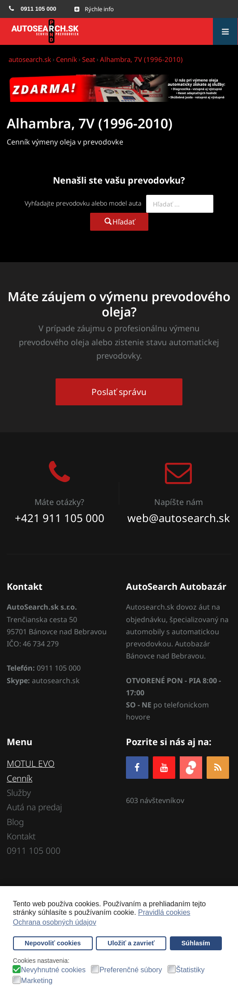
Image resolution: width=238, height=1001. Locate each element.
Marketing (36, 980)
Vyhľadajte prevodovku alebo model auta (83, 203)
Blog (15, 822)
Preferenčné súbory (131, 970)
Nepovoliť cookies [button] (53, 943)
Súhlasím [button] (196, 943)
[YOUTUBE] (164, 767)
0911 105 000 (34, 850)
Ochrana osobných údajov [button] (54, 922)
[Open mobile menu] (94, 9)
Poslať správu (119, 392)
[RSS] (218, 767)
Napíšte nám (178, 501)
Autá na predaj (34, 807)
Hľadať (119, 222)
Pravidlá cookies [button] (164, 912)
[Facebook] (137, 767)
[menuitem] (32, 9)
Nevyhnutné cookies (53, 970)
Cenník (19, 778)
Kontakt (21, 836)
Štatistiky (190, 970)
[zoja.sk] (191, 767)
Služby (19, 793)
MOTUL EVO (31, 763)
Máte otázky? (59, 501)
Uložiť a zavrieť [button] (131, 943)
